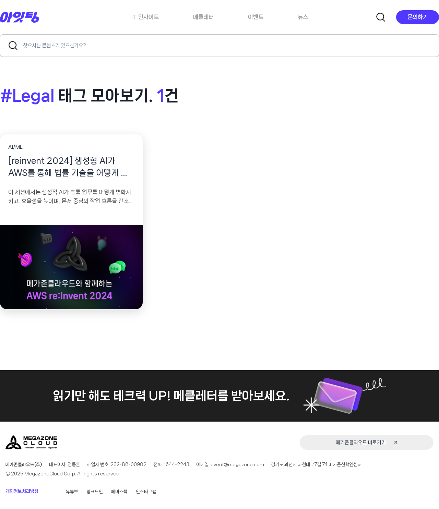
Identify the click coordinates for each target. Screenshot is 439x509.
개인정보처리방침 (21, 491)
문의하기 (417, 17)
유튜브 (72, 491)
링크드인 (94, 491)
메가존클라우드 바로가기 (390, 443)
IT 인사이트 (145, 17)
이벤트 (255, 17)
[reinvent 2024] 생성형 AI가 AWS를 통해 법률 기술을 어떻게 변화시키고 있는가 (70, 168)
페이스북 (119, 491)
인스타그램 (146, 491)
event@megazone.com (238, 464)
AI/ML (15, 147)
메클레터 (203, 17)
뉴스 (303, 17)
